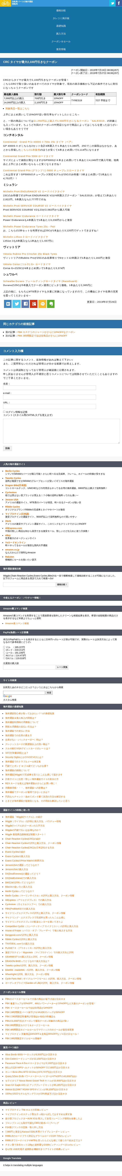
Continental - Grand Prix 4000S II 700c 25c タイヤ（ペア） (38, 141)
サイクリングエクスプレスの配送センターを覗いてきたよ (34, 921)
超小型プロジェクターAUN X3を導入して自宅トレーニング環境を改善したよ (43, 1118)
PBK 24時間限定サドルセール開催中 (23, 1038)
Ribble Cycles (12, 506)
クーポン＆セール (61, 41)
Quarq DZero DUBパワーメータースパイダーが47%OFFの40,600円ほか (41, 1076)
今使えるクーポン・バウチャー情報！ (22, 598)
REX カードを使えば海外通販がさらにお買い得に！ (31, 783)
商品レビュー (10, 1103)
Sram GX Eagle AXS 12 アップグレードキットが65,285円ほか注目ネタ (40, 1085)
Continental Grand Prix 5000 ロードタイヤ (28, 156)
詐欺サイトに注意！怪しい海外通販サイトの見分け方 (32, 779)
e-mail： (7, 393)
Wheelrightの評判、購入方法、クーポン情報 (27, 974)
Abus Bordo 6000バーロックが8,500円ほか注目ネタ (31, 1054)
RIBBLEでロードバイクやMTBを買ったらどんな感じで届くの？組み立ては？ (43, 1140)
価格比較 (61, 10)
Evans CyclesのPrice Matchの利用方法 (24, 860)
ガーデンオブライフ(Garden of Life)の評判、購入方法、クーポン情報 (39, 983)
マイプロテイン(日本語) (17, 514)
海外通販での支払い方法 (17, 731)
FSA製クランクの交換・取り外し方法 (24, 1127)
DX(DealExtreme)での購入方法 (20, 878)
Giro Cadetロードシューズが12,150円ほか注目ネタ (30, 1058)
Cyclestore (11, 492)
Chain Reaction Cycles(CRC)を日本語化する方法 (29, 847)
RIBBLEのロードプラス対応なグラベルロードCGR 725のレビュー (38, 1136)
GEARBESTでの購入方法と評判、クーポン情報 (29, 956)
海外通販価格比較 (12, 568)
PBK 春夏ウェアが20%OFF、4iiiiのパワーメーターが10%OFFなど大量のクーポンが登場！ (50, 1003)
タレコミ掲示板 (61, 18)
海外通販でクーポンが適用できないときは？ (27, 792)
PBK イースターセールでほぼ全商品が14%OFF (29, 1007)
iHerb (8, 521)
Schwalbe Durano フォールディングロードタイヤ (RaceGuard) (40, 281)
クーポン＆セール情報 (14, 992)
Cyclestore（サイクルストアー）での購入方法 (28, 904)
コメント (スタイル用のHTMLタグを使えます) (27, 415)
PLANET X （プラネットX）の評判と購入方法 (28, 948)
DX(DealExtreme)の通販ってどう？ (23, 874)
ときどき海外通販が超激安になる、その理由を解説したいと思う (37, 801)
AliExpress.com (13, 528)
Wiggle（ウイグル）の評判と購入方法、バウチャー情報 (33, 821)
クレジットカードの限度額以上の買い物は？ (27, 744)
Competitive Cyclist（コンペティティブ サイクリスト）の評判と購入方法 (41, 926)
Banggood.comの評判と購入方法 (21, 935)
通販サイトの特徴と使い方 (16, 810)
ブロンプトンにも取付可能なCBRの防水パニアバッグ (32, 1123)
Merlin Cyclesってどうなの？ (19, 891)
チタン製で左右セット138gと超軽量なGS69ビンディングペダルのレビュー (42, 1144)
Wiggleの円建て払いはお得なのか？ (23, 830)
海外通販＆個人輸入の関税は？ (20, 718)
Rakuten (9, 557)
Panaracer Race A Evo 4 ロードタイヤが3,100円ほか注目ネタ (36, 1063)
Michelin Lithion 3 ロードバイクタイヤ (25, 236)
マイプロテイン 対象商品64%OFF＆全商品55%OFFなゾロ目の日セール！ (42, 1034)
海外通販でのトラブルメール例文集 (23, 761)
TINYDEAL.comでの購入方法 (19, 943)
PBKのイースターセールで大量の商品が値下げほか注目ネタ (35, 999)
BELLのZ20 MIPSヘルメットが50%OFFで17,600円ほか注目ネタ (37, 1067)
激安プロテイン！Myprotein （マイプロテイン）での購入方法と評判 (39, 952)
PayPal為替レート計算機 (15, 632)
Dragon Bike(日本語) (16, 485)
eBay (7, 535)
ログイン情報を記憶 (16, 412)
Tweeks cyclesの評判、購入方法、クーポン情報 (29, 965)
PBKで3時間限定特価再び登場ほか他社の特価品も (30, 1016)
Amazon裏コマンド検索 (15, 608)
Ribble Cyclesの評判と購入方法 (21, 939)
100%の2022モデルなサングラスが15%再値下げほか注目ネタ (36, 1093)
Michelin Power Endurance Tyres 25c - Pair (29, 226)
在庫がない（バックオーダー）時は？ (24, 739)
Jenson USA (11, 499)
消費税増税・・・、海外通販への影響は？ (26, 788)
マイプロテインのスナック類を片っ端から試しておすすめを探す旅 (38, 1114)
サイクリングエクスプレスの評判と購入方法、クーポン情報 (35, 913)
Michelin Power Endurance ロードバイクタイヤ (31, 216)
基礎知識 (61, 25)
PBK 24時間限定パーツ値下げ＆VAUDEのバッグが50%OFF (35, 1012)
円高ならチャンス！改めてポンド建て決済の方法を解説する (35, 796)
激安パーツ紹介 (11, 1047)
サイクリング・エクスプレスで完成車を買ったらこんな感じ (35, 917)
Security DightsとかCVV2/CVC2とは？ (24, 757)
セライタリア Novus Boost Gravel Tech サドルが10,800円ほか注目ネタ (40, 1080)
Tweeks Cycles (13, 478)
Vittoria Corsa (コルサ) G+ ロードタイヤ (27, 264)
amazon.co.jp (12, 549)
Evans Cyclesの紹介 (15, 852)
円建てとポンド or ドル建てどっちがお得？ (26, 766)
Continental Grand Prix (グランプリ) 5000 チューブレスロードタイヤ (43, 170)
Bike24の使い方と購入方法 (18, 887)
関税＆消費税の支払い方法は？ (20, 726)
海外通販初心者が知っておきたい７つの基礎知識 (29, 713)
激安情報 (61, 49)
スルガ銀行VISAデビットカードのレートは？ (27, 748)
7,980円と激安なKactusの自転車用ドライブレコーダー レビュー (37, 1131)
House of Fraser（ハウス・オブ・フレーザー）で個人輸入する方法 (38, 930)
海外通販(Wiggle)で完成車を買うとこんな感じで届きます (33, 774)
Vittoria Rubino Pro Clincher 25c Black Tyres (30, 253)
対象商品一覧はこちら (17, 108)
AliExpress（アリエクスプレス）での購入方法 (28, 900)
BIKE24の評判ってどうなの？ (20, 882)
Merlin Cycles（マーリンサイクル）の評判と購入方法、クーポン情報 (39, 895)
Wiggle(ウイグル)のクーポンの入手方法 (25, 825)
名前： (6, 383)
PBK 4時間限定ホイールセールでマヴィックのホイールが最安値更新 (39, 1029)
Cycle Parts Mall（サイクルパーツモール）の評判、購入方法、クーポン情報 (43, 978)
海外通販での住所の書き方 (18, 735)
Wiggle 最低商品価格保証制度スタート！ (25, 834)
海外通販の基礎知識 (13, 706)
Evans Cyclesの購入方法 (17, 856)
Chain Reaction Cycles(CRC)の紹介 (23, 839)
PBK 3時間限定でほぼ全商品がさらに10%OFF (42, 335)
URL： (6, 402)
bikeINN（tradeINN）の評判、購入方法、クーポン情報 (32, 970)
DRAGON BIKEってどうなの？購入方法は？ (27, 961)
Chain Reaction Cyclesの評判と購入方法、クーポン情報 (33, 843)
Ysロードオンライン (15, 542)
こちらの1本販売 (30, 149)
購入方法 (61, 33)
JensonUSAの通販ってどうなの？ (22, 865)
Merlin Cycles (12, 471)
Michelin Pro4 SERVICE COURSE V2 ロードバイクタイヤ (37, 205)
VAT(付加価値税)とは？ (16, 753)
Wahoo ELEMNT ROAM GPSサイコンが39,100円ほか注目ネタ (36, 1089)
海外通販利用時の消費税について (22, 722)
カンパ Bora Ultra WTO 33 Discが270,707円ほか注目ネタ (33, 1072)
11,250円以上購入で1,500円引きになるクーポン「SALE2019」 (70, 120)
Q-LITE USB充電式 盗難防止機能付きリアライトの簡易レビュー (37, 1149)
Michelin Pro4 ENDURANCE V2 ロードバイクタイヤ (34, 191)
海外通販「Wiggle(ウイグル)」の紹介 (23, 817)
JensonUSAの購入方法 (16, 869)
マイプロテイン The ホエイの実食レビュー (26, 1109)
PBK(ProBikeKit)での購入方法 (20, 908)
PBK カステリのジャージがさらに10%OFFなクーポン (46, 332)
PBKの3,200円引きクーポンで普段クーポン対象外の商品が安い (37, 1021)
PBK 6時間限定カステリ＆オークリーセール (27, 1025)
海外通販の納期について (17, 770)
